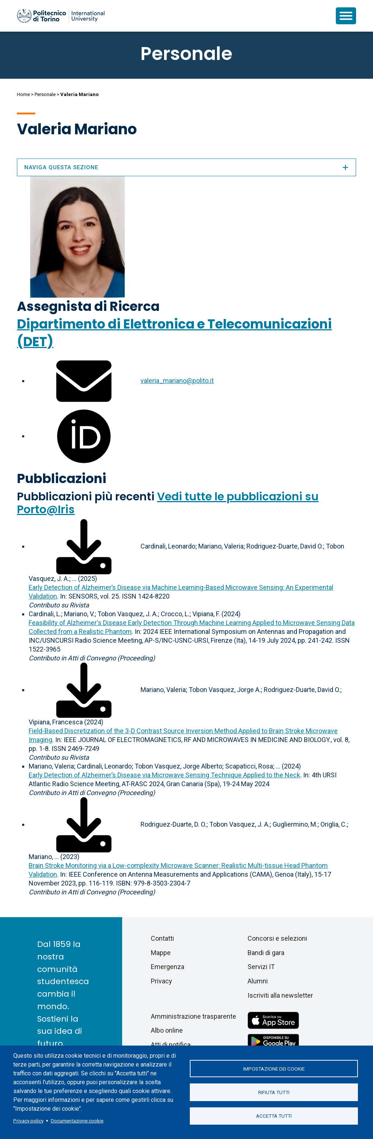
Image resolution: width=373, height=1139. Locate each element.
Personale (45, 94)
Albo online (167, 1030)
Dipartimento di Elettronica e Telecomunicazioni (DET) (174, 333)
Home (23, 94)
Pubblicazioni (61, 478)
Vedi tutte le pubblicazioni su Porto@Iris (168, 503)
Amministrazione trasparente (193, 1016)
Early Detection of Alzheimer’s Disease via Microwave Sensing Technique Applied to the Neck (164, 775)
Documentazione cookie (77, 1121)
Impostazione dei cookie (274, 1068)
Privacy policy (28, 1121)
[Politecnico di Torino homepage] (60, 16)
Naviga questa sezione (186, 167)
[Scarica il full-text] (84, 546)
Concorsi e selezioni (277, 938)
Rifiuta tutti (273, 1092)
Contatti (162, 938)
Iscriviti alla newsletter (280, 995)
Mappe (161, 953)
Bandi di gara (266, 953)
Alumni (258, 981)
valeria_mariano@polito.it (177, 380)
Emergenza (167, 967)
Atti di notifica (171, 1044)
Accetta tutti (274, 1116)
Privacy (161, 981)
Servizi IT (261, 967)
